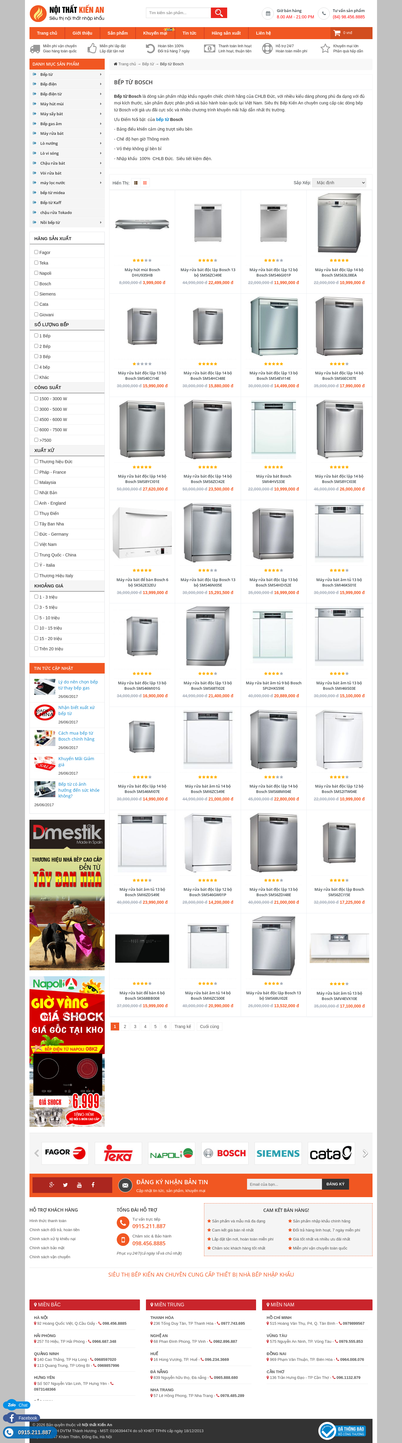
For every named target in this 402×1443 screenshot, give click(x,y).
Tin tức (189, 33)
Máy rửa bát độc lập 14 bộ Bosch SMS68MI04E (273, 788)
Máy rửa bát (51, 133)
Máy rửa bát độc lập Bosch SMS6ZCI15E (339, 892)
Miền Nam (280, 1304)
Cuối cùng (209, 1026)
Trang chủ (47, 33)
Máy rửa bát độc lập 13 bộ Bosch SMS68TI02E (208, 685)
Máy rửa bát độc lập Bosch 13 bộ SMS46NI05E (208, 582)
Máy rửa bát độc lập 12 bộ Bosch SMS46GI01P (273, 272)
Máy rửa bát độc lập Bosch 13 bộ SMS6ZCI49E (208, 272)
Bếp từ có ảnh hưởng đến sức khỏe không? (79, 790)
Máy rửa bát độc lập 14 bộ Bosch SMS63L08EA (339, 272)
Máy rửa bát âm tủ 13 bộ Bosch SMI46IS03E (339, 685)
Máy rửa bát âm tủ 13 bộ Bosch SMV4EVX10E (339, 995)
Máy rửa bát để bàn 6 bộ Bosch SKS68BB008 (142, 995)
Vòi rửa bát (50, 173)
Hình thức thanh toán (47, 1220)
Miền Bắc (47, 1304)
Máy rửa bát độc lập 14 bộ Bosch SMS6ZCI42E (208, 478)
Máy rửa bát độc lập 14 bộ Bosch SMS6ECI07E (339, 375)
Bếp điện (48, 84)
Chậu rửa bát (52, 163)
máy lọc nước (52, 182)
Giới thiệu (82, 33)
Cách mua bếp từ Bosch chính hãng (76, 736)
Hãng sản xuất (226, 33)
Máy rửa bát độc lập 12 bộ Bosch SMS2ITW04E (339, 788)
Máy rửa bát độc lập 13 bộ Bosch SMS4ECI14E (142, 375)
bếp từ (162, 119)
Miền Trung (167, 1304)
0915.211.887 (34, 1432)
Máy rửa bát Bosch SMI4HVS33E (273, 478)
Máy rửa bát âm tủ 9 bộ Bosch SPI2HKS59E (274, 685)
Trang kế (183, 1026)
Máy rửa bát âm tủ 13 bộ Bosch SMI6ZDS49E (142, 892)
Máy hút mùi (52, 104)
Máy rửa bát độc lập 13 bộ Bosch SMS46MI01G (142, 685)
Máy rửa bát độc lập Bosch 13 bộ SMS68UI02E (273, 995)
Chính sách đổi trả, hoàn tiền (54, 1230)
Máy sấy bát (51, 113)
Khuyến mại (155, 33)
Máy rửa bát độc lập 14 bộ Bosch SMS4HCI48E (208, 375)
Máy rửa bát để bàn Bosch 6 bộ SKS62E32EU (142, 582)
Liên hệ (263, 33)
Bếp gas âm (51, 123)
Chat (16, 1405)
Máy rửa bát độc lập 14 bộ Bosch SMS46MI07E (142, 788)
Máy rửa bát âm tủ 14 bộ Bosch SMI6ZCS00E (208, 995)
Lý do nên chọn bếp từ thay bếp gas (78, 685)
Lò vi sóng (49, 153)
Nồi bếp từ (50, 222)
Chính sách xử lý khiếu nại (52, 1239)
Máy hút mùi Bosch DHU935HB (142, 272)
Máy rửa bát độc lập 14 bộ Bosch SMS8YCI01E (142, 478)
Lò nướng (49, 143)
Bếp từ (46, 74)
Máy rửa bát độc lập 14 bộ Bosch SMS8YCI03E (339, 478)
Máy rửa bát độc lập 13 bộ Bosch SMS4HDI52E (273, 582)
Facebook (21, 1418)
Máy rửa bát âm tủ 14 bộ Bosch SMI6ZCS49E (208, 788)
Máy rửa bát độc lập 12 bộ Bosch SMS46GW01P (208, 892)
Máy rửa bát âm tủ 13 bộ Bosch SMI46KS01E (339, 582)
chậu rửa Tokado (56, 212)
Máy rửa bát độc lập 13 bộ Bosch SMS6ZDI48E (273, 892)
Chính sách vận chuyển (49, 1257)
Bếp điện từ (51, 94)
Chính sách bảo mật (46, 1248)
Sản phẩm (118, 33)
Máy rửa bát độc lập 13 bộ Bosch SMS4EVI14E (273, 375)
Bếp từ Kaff (50, 202)
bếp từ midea (52, 192)
